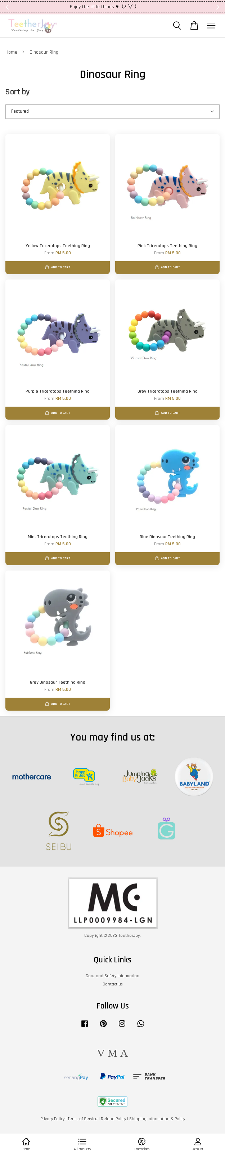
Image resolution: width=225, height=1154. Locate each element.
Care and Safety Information (112, 976)
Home (11, 52)
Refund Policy (113, 1119)
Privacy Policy (52, 1119)
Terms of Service (83, 1119)
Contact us (112, 984)
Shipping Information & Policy (157, 1119)
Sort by (17, 92)
